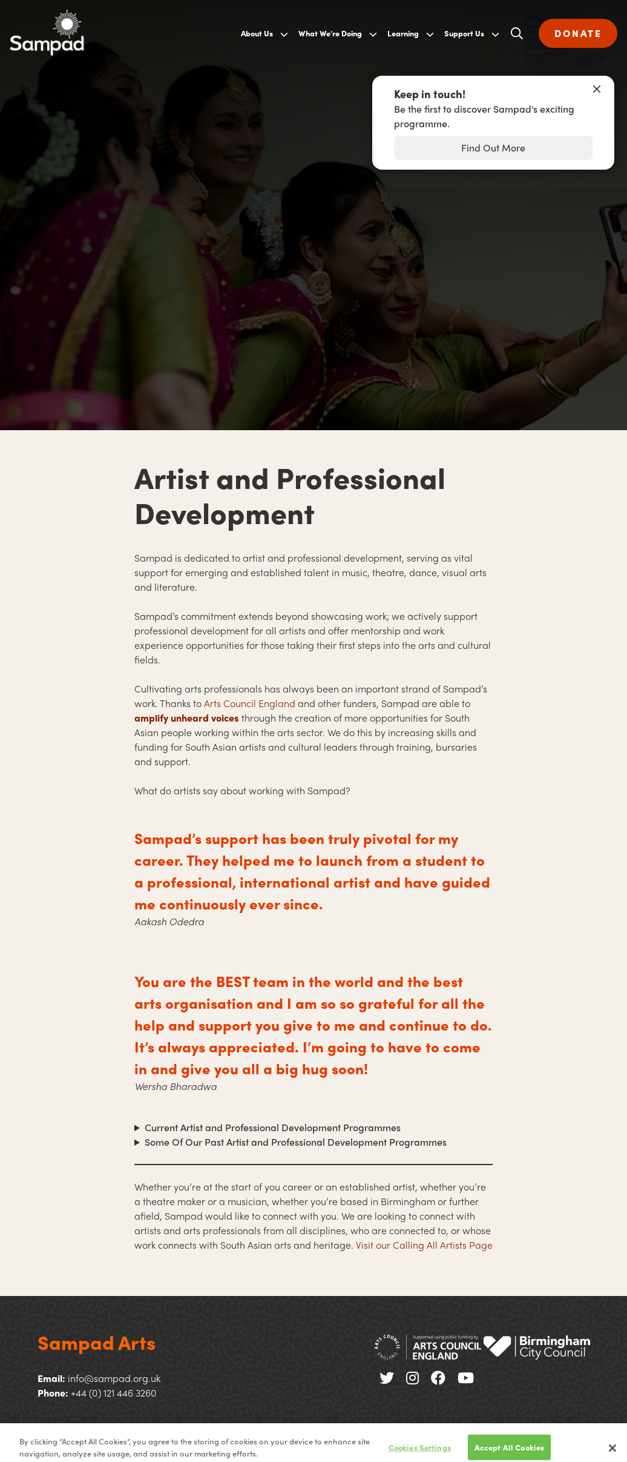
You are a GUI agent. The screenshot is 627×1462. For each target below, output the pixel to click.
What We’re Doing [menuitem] (330, 33)
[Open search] (516, 33)
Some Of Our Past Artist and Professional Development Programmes (296, 1142)
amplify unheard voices (186, 718)
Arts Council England (249, 703)
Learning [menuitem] (403, 33)
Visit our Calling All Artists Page (424, 1245)
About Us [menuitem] (257, 33)
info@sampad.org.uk (114, 1378)
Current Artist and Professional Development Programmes (273, 1127)
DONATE (578, 33)
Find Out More (493, 148)
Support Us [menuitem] (464, 33)
